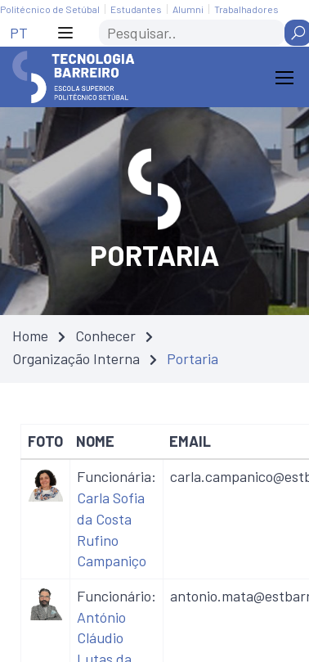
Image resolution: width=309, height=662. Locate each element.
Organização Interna (76, 358)
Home (30, 335)
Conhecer (105, 335)
